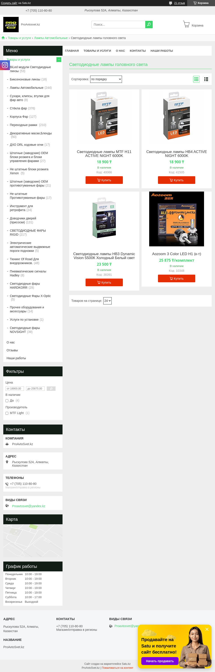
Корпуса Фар (19, 116)
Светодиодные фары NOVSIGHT (25, 330)
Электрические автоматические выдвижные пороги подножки (30, 246)
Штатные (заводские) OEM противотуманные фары (29, 183)
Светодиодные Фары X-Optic (30, 296)
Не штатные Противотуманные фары (27, 195)
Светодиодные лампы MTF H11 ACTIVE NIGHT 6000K (104, 154)
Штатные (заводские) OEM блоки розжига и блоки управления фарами (29, 157)
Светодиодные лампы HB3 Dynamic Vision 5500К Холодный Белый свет (104, 256)
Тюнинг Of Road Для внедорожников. (24, 261)
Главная (72, 50)
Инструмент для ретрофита (21, 208)
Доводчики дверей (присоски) (23, 220)
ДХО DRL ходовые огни (26, 144)
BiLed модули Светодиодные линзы (30, 69)
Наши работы (161, 50)
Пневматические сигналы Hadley (28, 273)
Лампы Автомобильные (51, 38)
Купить (106, 180)
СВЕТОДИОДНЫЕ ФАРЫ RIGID (28, 232)
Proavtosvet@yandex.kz (28, 506)
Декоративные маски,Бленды (31, 133)
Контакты (138, 50)
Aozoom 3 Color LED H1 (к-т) (176, 254)
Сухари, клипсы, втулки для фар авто (29, 98)
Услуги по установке (24, 319)
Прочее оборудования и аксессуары (27, 309)
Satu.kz (126, 663)
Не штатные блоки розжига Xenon (29, 171)
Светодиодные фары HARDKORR (25, 285)
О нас (120, 50)
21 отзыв (179, 3)
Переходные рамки (24, 125)
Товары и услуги (19, 38)
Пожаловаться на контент (117, 667)
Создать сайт (9, 3)
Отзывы (12, 350)
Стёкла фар (18, 108)
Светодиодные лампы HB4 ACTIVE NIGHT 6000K (176, 154)
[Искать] (149, 24)
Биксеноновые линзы (25, 79)
